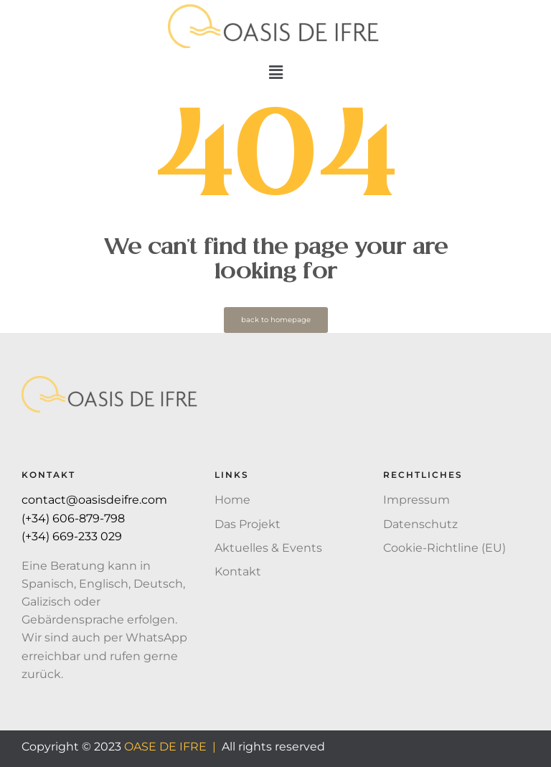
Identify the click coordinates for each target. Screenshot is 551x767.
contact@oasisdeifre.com (94, 500)
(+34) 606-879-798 (75, 518)
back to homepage (276, 319)
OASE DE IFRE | (170, 746)
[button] (275, 72)
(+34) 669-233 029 (73, 536)
